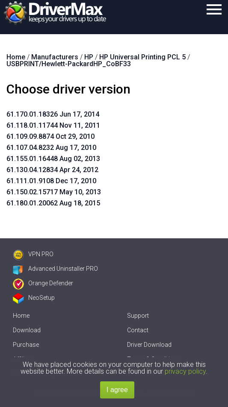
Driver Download (149, 345)
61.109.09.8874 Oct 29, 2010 (50, 136)
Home (21, 316)
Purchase (26, 345)
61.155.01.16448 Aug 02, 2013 (53, 159)
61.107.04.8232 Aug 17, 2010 (51, 147)
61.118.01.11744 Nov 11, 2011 (53, 125)
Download (27, 330)
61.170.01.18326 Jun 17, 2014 (52, 114)
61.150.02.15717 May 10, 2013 (53, 192)
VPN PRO (33, 254)
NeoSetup (34, 298)
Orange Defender (43, 283)
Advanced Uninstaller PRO (55, 269)
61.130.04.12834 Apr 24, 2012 (52, 170)
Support (138, 316)
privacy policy (185, 371)
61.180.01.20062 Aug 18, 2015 (53, 203)
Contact (137, 330)
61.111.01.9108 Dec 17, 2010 (51, 181)
